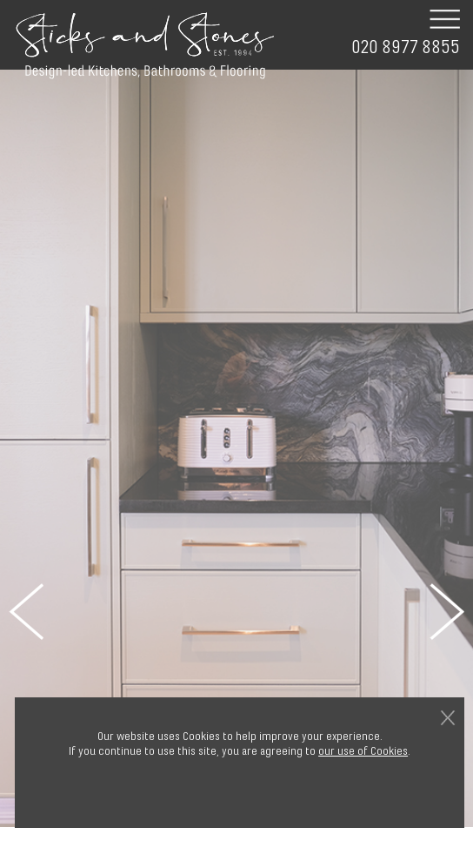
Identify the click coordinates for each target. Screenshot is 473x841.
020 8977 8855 (405, 47)
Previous (26, 611)
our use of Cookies (363, 750)
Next (447, 611)
